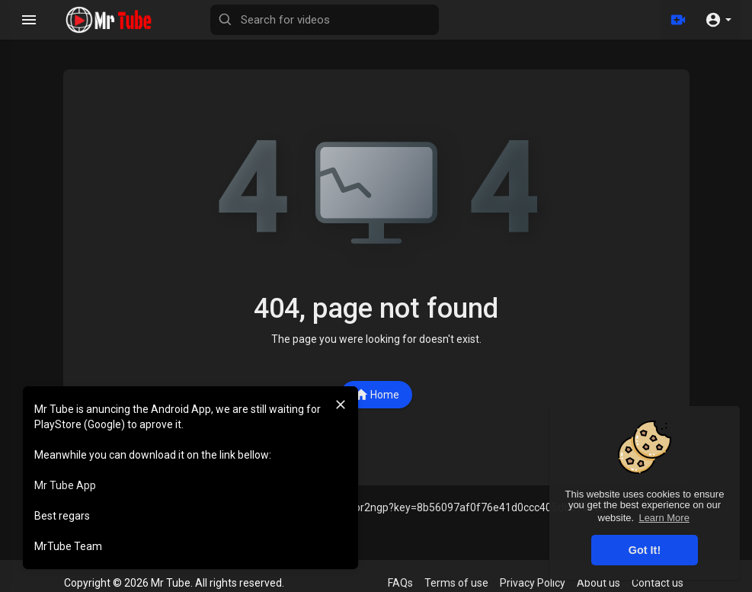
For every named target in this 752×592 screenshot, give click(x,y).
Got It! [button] (645, 550)
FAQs (400, 583)
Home (376, 394)
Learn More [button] (663, 517)
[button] (718, 20)
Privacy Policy (532, 583)
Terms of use (456, 583)
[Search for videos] (324, 20)
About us (598, 583)
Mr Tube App (65, 485)
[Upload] (678, 20)
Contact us (657, 583)
